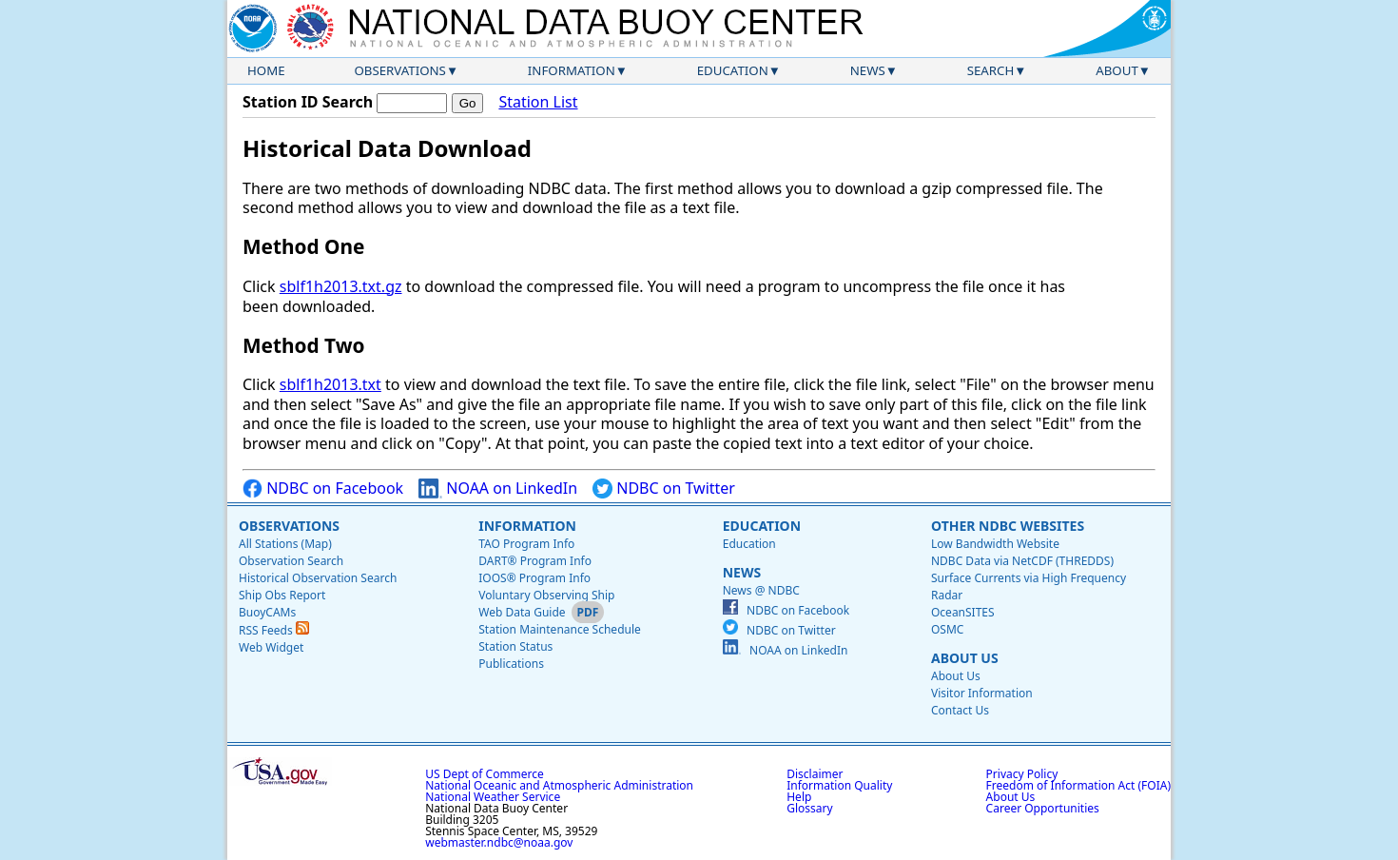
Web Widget (271, 647)
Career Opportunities (1042, 808)
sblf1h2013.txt (330, 384)
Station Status (515, 646)
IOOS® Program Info (534, 578)
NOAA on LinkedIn (497, 488)
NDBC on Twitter (663, 488)
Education (732, 70)
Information (571, 70)
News (867, 70)
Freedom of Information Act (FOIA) (1078, 785)
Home (266, 70)
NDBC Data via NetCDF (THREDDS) (1022, 561)
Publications (511, 663)
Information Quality (839, 785)
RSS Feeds (274, 630)
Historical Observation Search (318, 578)
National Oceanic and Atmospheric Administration (559, 785)
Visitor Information (982, 693)
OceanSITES (963, 612)
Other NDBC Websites (1007, 526)
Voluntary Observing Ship (546, 595)
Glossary (809, 808)
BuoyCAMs (267, 612)
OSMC (947, 629)
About (1117, 70)
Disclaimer (814, 774)
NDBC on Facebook (323, 488)
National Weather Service (492, 797)
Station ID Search (308, 101)
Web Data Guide (521, 612)
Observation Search (291, 561)
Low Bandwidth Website (995, 544)
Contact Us (960, 710)
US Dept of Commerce (484, 774)
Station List (537, 102)
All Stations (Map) (285, 544)
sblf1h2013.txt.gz (341, 286)
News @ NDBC (761, 590)
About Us (965, 658)
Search (991, 70)
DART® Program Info (535, 561)
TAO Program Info (526, 544)
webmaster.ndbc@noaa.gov (499, 842)
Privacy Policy (1022, 774)
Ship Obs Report (282, 595)
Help (798, 797)
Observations (399, 70)
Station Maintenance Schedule (559, 629)
